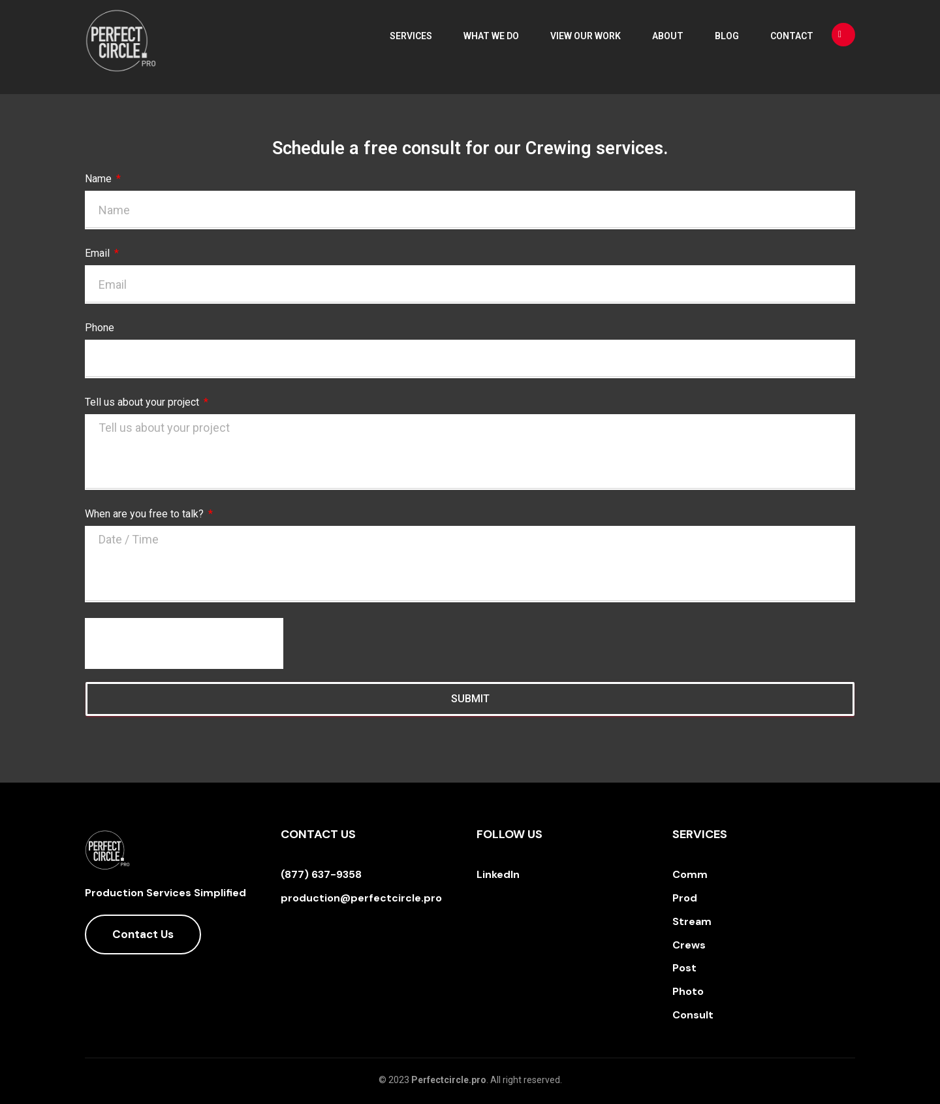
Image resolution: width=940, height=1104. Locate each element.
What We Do (491, 36)
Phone (99, 327)
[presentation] (184, 643)
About (667, 36)
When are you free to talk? (145, 514)
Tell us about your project (143, 402)
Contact (791, 36)
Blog (727, 36)
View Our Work (585, 36)
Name (99, 178)
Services (411, 36)
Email (98, 253)
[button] (143, 934)
